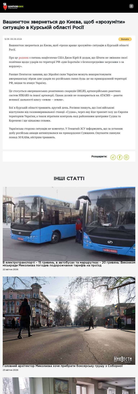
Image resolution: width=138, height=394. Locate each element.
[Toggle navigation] (131, 6)
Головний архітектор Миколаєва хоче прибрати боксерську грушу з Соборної (63, 366)
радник (24, 57)
